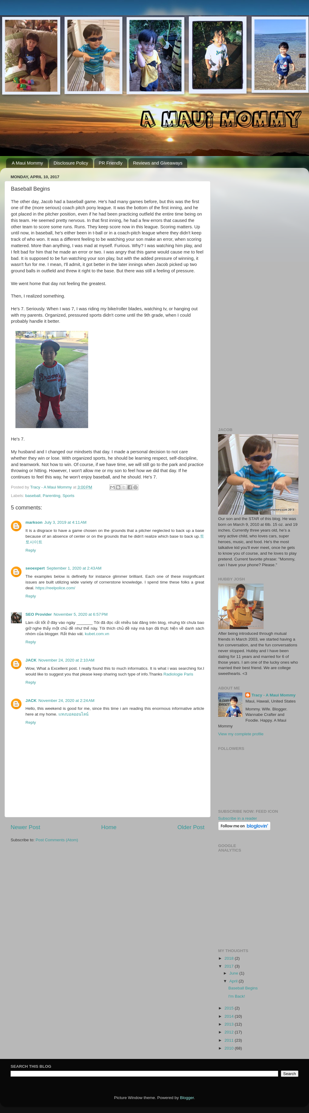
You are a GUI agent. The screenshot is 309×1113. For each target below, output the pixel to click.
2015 (229, 1008)
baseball (32, 495)
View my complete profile (241, 734)
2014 (229, 1016)
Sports (68, 495)
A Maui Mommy (27, 162)
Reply (30, 550)
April (234, 981)
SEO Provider (38, 614)
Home (108, 827)
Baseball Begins (243, 988)
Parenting (51, 495)
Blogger (187, 1097)
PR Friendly (110, 162)
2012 (229, 1032)
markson (33, 522)
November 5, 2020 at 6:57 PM (81, 614)
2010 (229, 1048)
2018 (229, 958)
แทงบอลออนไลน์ (73, 714)
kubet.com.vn (97, 633)
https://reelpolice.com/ (55, 588)
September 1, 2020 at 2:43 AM (74, 568)
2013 (229, 1024)
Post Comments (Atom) (57, 840)
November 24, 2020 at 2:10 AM (66, 660)
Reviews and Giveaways (157, 162)
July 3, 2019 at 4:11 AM (65, 522)
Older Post (191, 827)
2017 (229, 966)
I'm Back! (236, 996)
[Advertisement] (258, 210)
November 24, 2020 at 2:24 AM (66, 700)
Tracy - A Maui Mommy (273, 695)
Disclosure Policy (71, 162)
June (234, 973)
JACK (31, 660)
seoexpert (35, 568)
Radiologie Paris (178, 674)
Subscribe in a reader (237, 818)
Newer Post (25, 827)
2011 (229, 1040)
